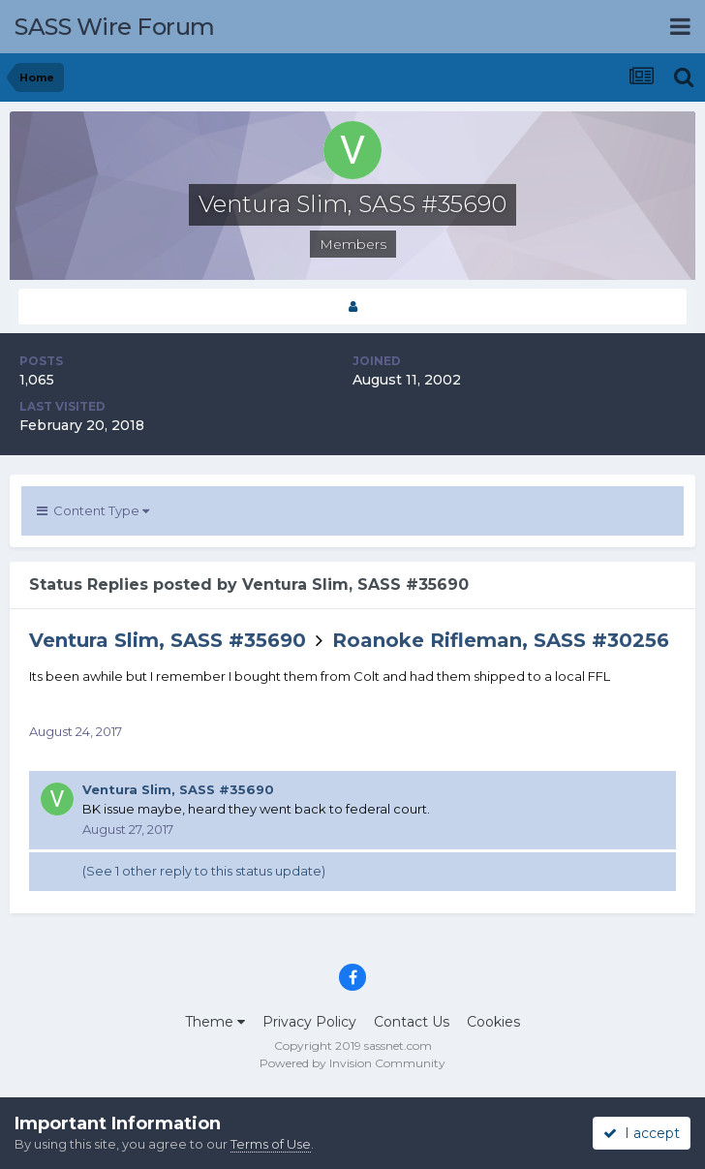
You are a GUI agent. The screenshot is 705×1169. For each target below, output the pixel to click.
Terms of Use (270, 1144)
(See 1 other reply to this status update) (203, 870)
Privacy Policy (309, 1022)
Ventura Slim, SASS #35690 (167, 640)
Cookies (493, 1022)
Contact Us (411, 1022)
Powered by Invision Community (352, 1063)
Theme (215, 1022)
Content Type (93, 510)
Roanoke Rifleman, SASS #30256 (500, 640)
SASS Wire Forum (115, 27)
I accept (641, 1133)
